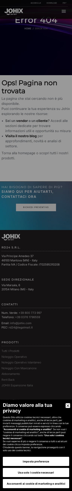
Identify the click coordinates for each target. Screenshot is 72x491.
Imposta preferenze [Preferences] (36, 461)
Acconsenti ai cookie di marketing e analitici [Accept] (36, 483)
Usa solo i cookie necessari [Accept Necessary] (36, 472)
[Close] (68, 405)
